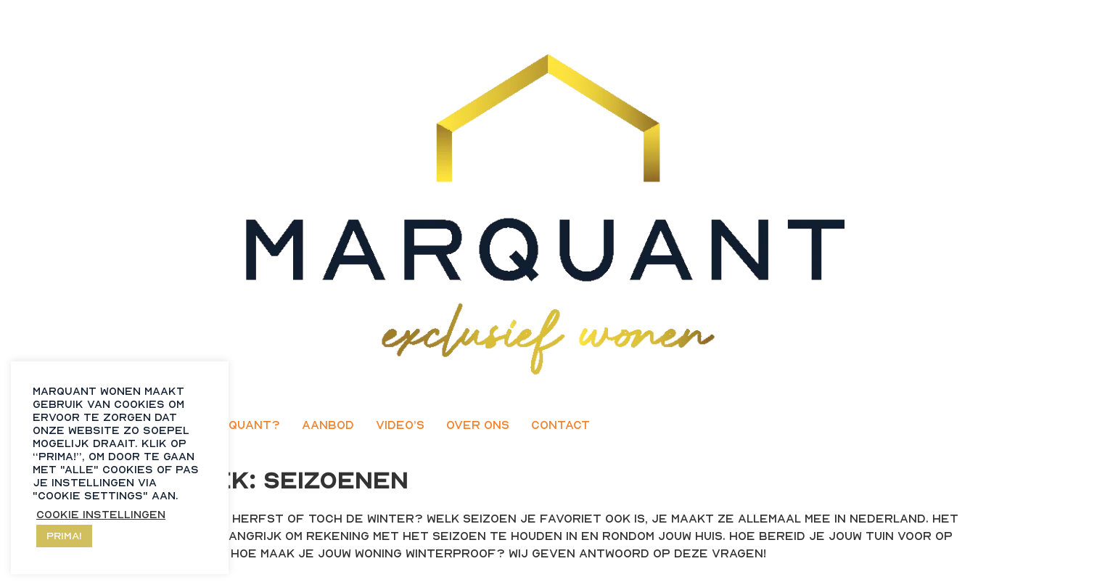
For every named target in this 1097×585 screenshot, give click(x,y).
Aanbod (328, 424)
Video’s (400, 424)
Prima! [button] (64, 535)
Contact (560, 424)
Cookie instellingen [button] (100, 514)
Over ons (477, 424)
